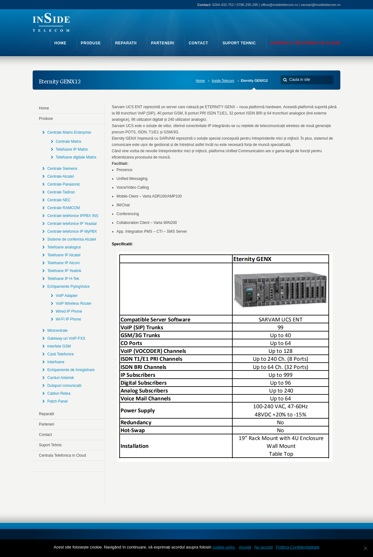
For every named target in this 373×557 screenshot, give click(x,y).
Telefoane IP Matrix (72, 149)
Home (200, 80)
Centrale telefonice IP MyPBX (72, 231)
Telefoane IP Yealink (64, 271)
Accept (245, 547)
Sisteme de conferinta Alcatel (71, 239)
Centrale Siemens (62, 168)
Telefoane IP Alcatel (63, 255)
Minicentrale (57, 330)
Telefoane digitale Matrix (76, 157)
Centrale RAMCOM (63, 208)
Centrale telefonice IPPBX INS (72, 216)
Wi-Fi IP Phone (68, 319)
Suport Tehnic (50, 445)
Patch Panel (57, 401)
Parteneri (46, 424)
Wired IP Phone (69, 311)
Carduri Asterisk (60, 378)
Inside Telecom (223, 80)
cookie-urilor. (224, 547)
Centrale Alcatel (60, 176)
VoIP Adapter (67, 295)
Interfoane (55, 362)
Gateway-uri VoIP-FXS (66, 338)
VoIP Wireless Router (74, 303)
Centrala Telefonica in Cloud (62, 455)
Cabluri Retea (58, 393)
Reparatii (46, 414)
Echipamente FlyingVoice (68, 286)
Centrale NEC (59, 200)
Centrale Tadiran (61, 192)
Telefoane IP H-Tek (63, 278)
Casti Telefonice (60, 354)
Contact (45, 434)
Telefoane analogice (64, 247)
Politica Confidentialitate (298, 547)
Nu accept (263, 547)
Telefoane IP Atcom (63, 263)
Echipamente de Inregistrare (71, 370)
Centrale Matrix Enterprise (69, 132)
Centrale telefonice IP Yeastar (72, 223)
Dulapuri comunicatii (64, 385)
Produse (46, 118)
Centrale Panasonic (63, 184)
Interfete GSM (59, 346)
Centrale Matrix (68, 141)
